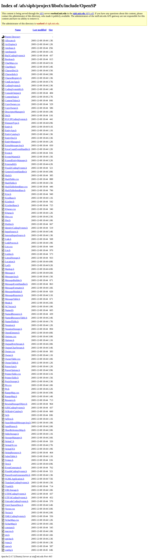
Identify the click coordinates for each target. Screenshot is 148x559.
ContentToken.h (12, 100)
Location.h (10, 261)
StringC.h (9, 441)
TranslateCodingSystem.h (17, 482)
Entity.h (8, 126)
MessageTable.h (12, 299)
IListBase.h (10, 198)
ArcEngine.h (11, 44)
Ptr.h (7, 389)
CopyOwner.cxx (12, 104)
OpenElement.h (12, 333)
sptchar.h (9, 539)
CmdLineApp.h (12, 82)
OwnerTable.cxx (12, 359)
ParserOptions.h (12, 370)
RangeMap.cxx (12, 392)
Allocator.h (10, 40)
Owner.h (9, 355)
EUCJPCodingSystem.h (16, 119)
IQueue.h (9, 213)
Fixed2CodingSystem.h (16, 168)
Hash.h (8, 175)
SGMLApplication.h (14, 479)
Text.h (8, 464)
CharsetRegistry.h (13, 78)
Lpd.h (8, 265)
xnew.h (8, 546)
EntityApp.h (10, 130)
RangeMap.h (11, 396)
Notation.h (10, 325)
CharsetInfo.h (11, 74)
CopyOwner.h (11, 108)
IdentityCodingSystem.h (16, 228)
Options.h (9, 340)
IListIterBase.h (12, 205)
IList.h (8, 194)
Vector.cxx (10, 509)
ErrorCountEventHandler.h (17, 149)
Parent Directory (12, 37)
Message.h (10, 273)
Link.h (8, 239)
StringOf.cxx (11, 445)
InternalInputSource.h (15, 235)
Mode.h (8, 303)
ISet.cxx (9, 216)
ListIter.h (9, 254)
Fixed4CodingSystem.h (16, 471)
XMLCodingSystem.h (15, 516)
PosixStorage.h (12, 381)
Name (18, 30)
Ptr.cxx (8, 385)
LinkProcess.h (11, 243)
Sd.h (7, 415)
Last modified (39, 30)
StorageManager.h (13, 437)
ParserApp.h (11, 366)
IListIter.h (9, 201)
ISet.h (8, 220)
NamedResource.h (13, 314)
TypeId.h (9, 486)
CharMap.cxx (11, 63)
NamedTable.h (12, 321)
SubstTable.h (11, 456)
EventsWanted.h (12, 156)
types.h (8, 542)
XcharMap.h (11, 524)
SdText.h (9, 419)
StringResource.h (13, 452)
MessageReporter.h (14, 295)
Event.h (8, 153)
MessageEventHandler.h (16, 284)
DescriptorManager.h (15, 112)
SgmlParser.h (11, 426)
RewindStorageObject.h (16, 404)
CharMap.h (10, 67)
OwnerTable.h (11, 362)
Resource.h (10, 400)
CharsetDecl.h (11, 70)
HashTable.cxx (12, 179)
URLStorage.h (11, 490)
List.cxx (9, 246)
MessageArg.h (11, 276)
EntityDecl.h (11, 138)
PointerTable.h (12, 377)
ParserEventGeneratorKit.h (17, 475)
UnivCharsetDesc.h (14, 505)
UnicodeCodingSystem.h (16, 501)
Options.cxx (10, 336)
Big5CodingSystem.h (15, 55)
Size (51, 30)
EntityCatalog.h (12, 134)
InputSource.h (11, 231)
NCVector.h (10, 306)
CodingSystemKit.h (14, 89)
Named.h (9, 310)
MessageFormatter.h (14, 288)
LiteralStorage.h (12, 258)
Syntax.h (9, 460)
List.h (7, 250)
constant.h (9, 527)
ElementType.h (12, 123)
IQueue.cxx (10, 209)
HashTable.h (11, 183)
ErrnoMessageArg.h (14, 145)
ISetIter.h (9, 224)
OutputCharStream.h (14, 347)
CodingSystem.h (12, 85)
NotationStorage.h (13, 329)
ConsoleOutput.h (13, 93)
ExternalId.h (11, 164)
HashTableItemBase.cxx (16, 186)
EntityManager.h (13, 141)
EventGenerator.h (13, 467)
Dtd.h (7, 115)
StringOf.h (10, 449)
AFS (41, 13)
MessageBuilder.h (13, 280)
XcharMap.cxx (12, 520)
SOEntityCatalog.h (14, 411)
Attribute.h (10, 48)
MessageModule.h (13, 291)
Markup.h (9, 269)
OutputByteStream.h (14, 344)
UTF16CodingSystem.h (16, 497)
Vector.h (9, 512)
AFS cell (83, 13)
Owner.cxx (10, 351)
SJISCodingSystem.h (15, 407)
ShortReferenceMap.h (15, 430)
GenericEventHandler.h (16, 171)
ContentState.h (12, 97)
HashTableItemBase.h (15, 190)
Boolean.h (9, 59)
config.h (9, 550)
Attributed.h (10, 52)
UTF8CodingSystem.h (15, 494)
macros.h (9, 531)
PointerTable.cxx (13, 374)
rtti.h (7, 535)
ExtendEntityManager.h (16, 160)
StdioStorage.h (12, 434)
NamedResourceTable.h (16, 318)
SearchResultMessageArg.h (18, 422)
